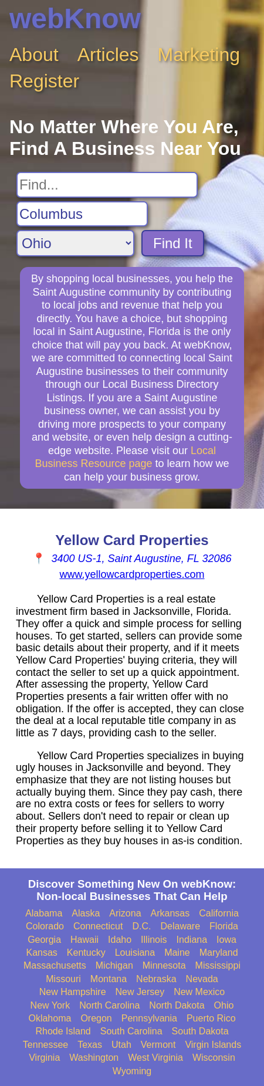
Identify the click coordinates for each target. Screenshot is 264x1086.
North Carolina (109, 1005)
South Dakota (200, 1031)
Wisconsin (213, 1058)
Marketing (199, 54)
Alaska (86, 913)
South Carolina (131, 1031)
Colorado (45, 926)
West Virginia (155, 1058)
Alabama (43, 913)
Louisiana (135, 953)
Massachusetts (54, 965)
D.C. (141, 926)
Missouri (63, 979)
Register (44, 81)
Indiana (192, 940)
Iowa (226, 940)
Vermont (158, 1045)
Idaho (119, 940)
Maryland (218, 953)
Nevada (202, 979)
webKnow (75, 18)
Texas (89, 1045)
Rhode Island (62, 1031)
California (219, 913)
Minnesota (164, 965)
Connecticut (98, 926)
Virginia (44, 1058)
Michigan (114, 965)
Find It (172, 243)
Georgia (44, 940)
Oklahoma (49, 1018)
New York (50, 1005)
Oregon (95, 1018)
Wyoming (132, 1071)
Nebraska (156, 979)
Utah (121, 1045)
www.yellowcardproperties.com (131, 574)
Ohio (224, 1005)
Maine (177, 953)
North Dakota (176, 1005)
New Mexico (199, 992)
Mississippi (218, 965)
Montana (108, 979)
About (34, 54)
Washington (94, 1058)
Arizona (125, 913)
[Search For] (107, 185)
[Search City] (82, 214)
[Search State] (75, 243)
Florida (223, 926)
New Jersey (140, 992)
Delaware (180, 926)
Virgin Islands (213, 1045)
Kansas (41, 953)
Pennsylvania (149, 1018)
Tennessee (45, 1045)
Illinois (154, 940)
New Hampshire (72, 992)
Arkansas (170, 913)
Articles (108, 54)
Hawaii (84, 940)
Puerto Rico (211, 1018)
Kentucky (86, 953)
